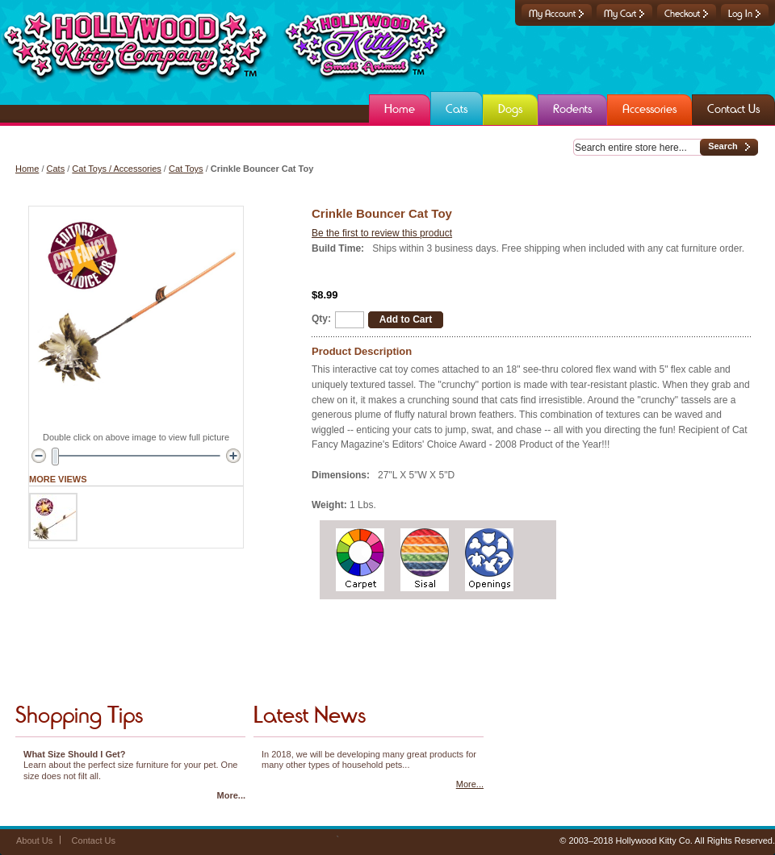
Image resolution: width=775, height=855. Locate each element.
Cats (56, 168)
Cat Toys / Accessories (116, 168)
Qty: (321, 318)
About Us (34, 840)
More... (231, 795)
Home (27, 168)
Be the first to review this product (382, 233)
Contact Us (93, 840)
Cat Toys (186, 168)
